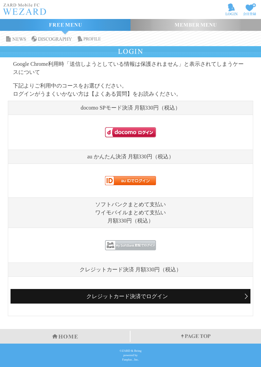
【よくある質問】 (111, 94)
